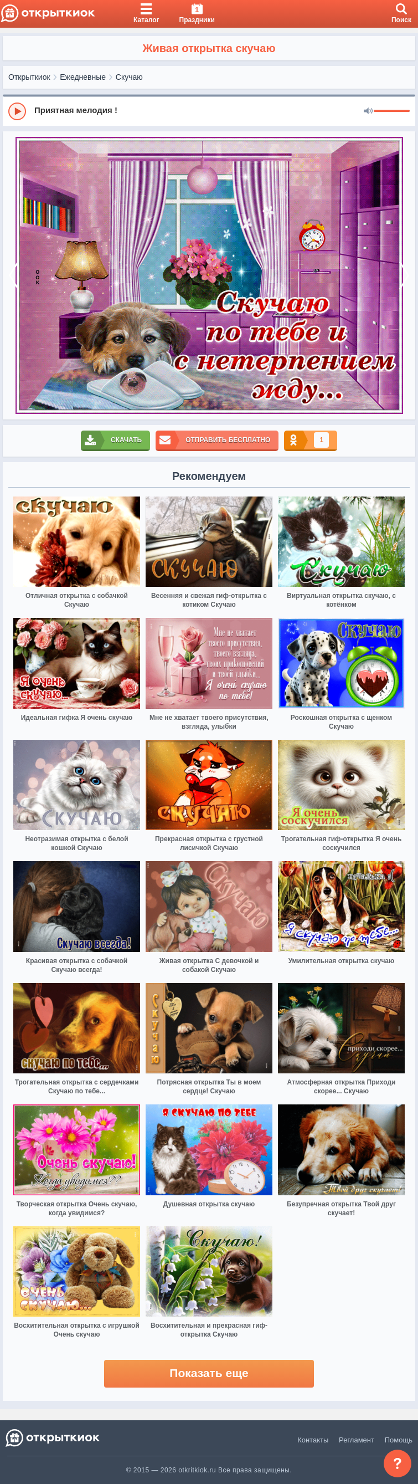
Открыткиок (29, 77)
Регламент (356, 1440)
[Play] (17, 111)
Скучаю (129, 77)
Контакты (312, 1440)
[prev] (14, 275)
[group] (209, 111)
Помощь (398, 1440)
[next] (404, 275)
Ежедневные (83, 77)
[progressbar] (392, 111)
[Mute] (368, 111)
